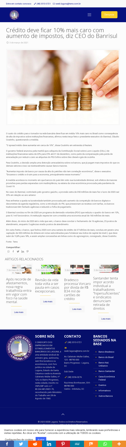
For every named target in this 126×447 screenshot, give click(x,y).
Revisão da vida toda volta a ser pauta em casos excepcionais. (47, 285)
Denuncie (109, 14)
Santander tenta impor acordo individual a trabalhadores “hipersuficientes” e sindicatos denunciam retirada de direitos (106, 293)
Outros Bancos (106, 396)
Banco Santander (107, 371)
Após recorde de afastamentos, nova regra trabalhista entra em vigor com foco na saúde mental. (19, 290)
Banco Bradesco (106, 352)
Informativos (105, 390)
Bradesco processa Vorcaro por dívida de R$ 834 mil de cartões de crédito (77, 289)
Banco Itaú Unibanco (104, 364)
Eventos (102, 385)
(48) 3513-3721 (44, 3)
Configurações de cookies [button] (19, 439)
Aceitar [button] (41, 439)
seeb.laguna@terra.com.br (68, 3)
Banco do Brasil (106, 357)
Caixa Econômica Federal (107, 378)
